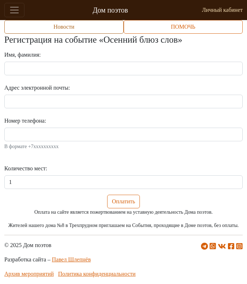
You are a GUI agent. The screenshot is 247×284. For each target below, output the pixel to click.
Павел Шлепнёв (71, 259)
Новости (64, 27)
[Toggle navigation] (14, 10)
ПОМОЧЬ (183, 27)
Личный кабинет (222, 10)
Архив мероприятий (29, 274)
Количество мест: (25, 168)
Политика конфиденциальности (97, 274)
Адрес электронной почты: (37, 88)
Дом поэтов (110, 10)
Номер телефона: (25, 121)
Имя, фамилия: (22, 55)
